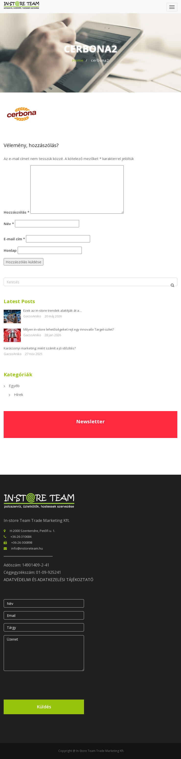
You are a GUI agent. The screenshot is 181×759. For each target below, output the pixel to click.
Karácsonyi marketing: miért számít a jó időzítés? (40, 348)
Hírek (18, 394)
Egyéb (14, 385)
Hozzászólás (16, 212)
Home (78, 60)
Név (9, 223)
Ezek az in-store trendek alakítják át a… (52, 310)
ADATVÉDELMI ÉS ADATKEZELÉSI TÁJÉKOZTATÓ (48, 579)
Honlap (10, 250)
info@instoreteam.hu (27, 548)
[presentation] (41, 684)
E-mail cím (14, 238)
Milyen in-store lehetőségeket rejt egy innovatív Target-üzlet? (68, 329)
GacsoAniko (32, 316)
